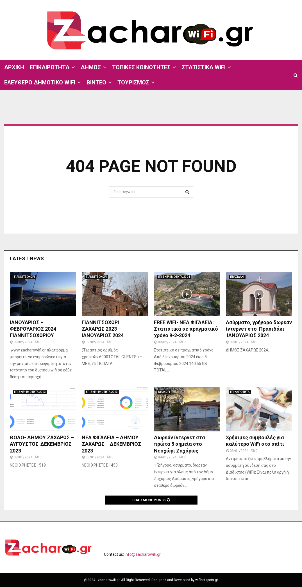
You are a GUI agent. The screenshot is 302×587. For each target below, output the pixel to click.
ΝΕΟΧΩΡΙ (164, 391)
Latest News (27, 258)
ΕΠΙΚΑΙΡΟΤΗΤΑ (49, 67)
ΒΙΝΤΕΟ (96, 82)
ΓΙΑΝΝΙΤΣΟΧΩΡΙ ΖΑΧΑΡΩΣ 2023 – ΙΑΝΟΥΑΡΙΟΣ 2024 (103, 329)
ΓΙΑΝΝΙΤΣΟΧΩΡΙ (24, 276)
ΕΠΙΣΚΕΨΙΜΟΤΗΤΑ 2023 (30, 391)
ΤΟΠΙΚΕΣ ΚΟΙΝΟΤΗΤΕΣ (141, 67)
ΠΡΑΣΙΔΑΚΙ (237, 276)
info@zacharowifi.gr (143, 554)
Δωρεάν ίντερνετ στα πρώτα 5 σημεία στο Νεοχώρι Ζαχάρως (179, 444)
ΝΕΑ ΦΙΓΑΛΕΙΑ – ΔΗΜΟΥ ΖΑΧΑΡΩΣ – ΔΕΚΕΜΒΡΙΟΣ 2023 (111, 444)
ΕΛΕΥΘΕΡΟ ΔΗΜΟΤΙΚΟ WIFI (39, 82)
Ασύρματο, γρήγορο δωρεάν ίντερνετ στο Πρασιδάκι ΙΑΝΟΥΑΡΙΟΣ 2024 (259, 329)
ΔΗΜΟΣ (91, 67)
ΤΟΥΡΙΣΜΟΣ (133, 82)
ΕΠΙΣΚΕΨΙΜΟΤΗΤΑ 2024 (174, 276)
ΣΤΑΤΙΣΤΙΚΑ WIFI (204, 67)
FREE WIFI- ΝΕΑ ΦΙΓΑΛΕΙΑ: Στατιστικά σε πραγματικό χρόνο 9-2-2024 (186, 329)
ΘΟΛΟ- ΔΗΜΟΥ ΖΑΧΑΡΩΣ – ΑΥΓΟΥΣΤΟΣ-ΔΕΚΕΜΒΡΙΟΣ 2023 (42, 444)
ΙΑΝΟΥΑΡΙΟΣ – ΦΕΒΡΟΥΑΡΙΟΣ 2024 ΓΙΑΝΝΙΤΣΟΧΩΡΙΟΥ (33, 329)
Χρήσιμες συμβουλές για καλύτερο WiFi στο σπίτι (255, 440)
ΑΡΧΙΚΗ (14, 67)
